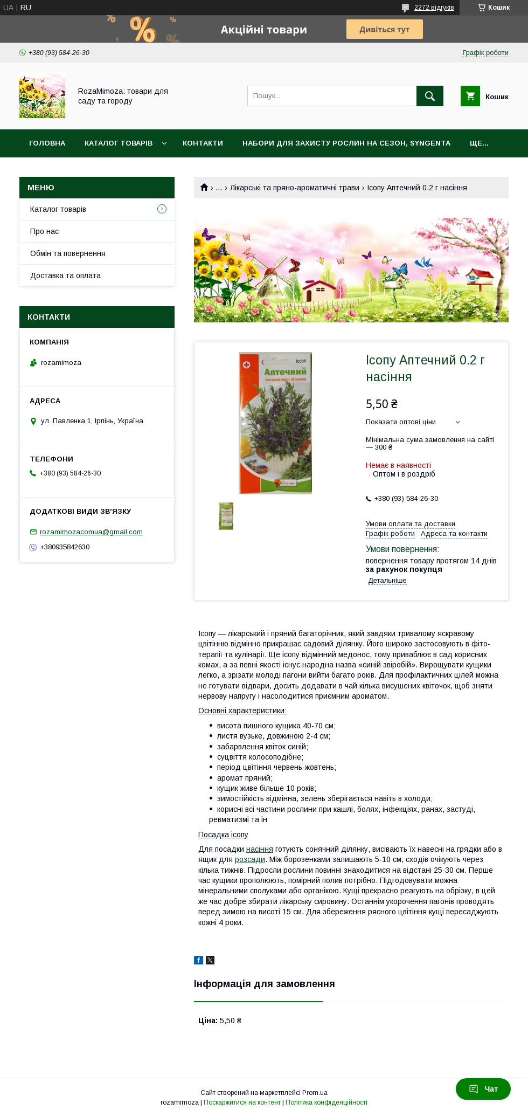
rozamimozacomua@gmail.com (91, 532)
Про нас (44, 231)
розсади (250, 859)
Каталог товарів (118, 143)
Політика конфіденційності (326, 1102)
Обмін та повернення (68, 253)
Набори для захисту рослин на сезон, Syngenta (346, 143)
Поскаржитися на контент (242, 1102)
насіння (259, 849)
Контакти (203, 143)
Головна (47, 143)
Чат (483, 1089)
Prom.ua (315, 1093)
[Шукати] (429, 96)
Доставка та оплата (65, 275)
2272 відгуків (434, 7)
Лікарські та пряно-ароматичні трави (294, 187)
